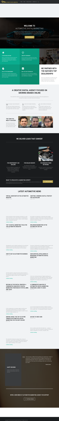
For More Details (29, 396)
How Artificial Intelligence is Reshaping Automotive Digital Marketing (39, 253)
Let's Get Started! (29, 37)
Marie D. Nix (45, 126)
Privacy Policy (28, 1)
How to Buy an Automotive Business (16, 251)
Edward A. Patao (34, 126)
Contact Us (35, 1)
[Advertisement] (29, 10)
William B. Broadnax (23, 126)
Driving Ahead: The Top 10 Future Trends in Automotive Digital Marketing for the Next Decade (15, 316)
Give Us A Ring (48, 179)
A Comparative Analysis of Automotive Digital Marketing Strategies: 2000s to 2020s (39, 284)
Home (21, 1)
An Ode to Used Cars (36, 314)
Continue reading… (9, 219)
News (24, 1)
